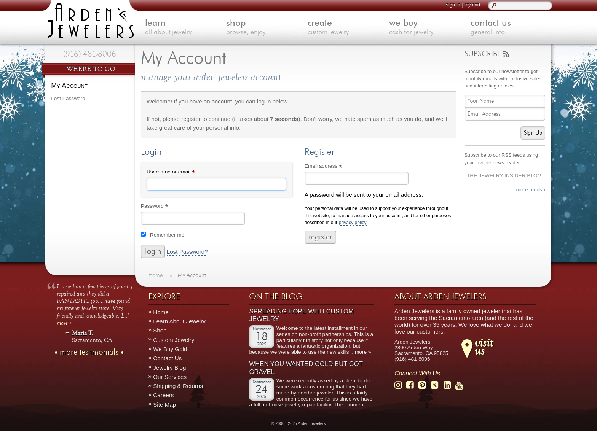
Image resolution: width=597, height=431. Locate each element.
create (348, 28)
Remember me (167, 235)
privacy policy (353, 222)
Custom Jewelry (173, 340)
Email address (334, 167)
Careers (163, 395)
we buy (430, 28)
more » (64, 322)
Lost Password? (187, 252)
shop (267, 28)
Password (165, 207)
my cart (472, 5)
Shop (159, 331)
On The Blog (276, 297)
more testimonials (89, 352)
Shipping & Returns (178, 386)
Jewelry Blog (169, 367)
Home (161, 312)
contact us (511, 28)
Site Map (164, 404)
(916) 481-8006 (89, 54)
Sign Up (533, 133)
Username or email (181, 172)
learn (186, 28)
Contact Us (167, 358)
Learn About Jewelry (179, 321)
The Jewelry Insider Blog (504, 175)
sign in (453, 5)
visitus (484, 347)
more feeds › (531, 189)
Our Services (170, 377)
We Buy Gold (170, 349)
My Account (69, 85)
